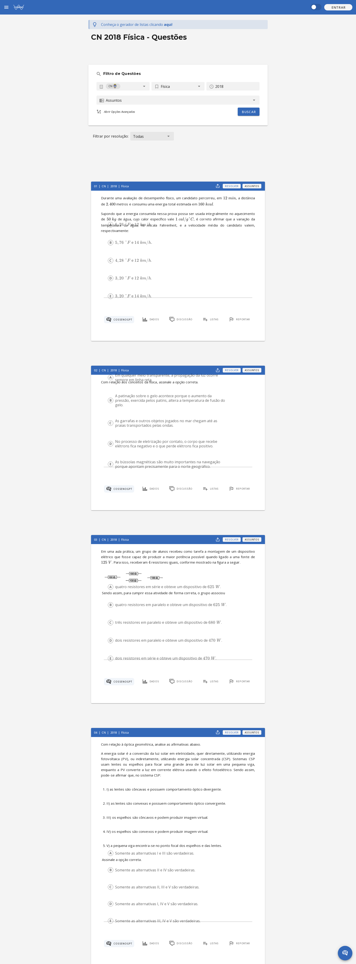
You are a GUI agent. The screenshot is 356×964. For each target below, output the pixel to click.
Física (125, 186)
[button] (338, 7)
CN (104, 186)
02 (96, 370)
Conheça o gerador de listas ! (137, 24)
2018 (114, 186)
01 (96, 186)
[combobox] (123, 86)
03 (96, 539)
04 (96, 732)
